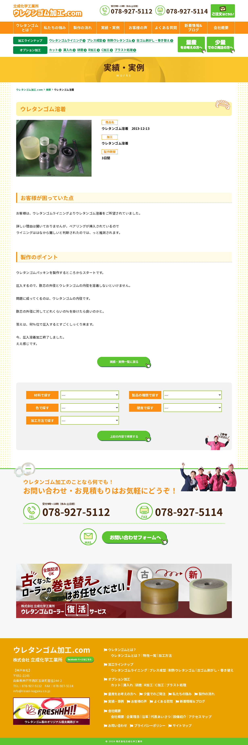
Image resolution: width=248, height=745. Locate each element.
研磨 (80, 50)
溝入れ (67, 50)
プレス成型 (94, 40)
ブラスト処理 (124, 50)
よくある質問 (163, 701)
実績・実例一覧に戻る (124, 361)
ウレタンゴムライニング (65, 40)
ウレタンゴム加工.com (29, 89)
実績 (48, 89)
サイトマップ (182, 725)
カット (53, 50)
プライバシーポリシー (149, 725)
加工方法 (165, 655)
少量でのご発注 (155, 693)
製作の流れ (206, 693)
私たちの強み (182, 693)
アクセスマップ (200, 716)
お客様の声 (139, 701)
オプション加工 (30, 50)
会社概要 (114, 710)
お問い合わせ (117, 725)
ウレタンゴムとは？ (122, 649)
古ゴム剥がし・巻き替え (153, 40)
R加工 (92, 50)
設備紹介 (179, 716)
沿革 (145, 716)
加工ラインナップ (30, 40)
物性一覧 (149, 655)
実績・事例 (116, 701)
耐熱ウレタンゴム (119, 40)
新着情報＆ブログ (192, 701)
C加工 (105, 50)
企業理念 (133, 716)
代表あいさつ (161, 716)
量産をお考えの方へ (122, 693)
